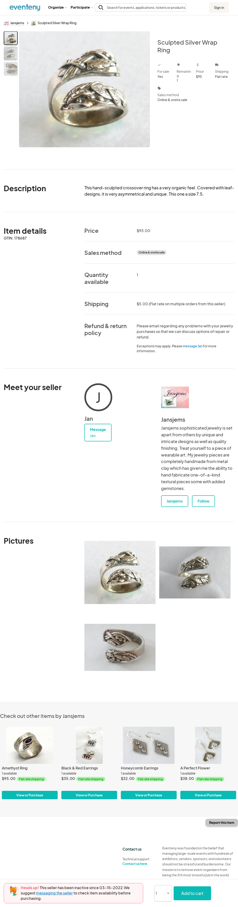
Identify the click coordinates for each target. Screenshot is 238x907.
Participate (82, 7)
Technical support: (138, 861)
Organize (57, 7)
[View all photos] (84, 96)
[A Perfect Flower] (208, 745)
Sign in (219, 7)
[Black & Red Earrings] (89, 745)
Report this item (221, 822)
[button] (57, 7)
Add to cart (192, 893)
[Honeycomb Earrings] (149, 745)
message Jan (192, 346)
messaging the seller (54, 893)
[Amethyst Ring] (30, 745)
